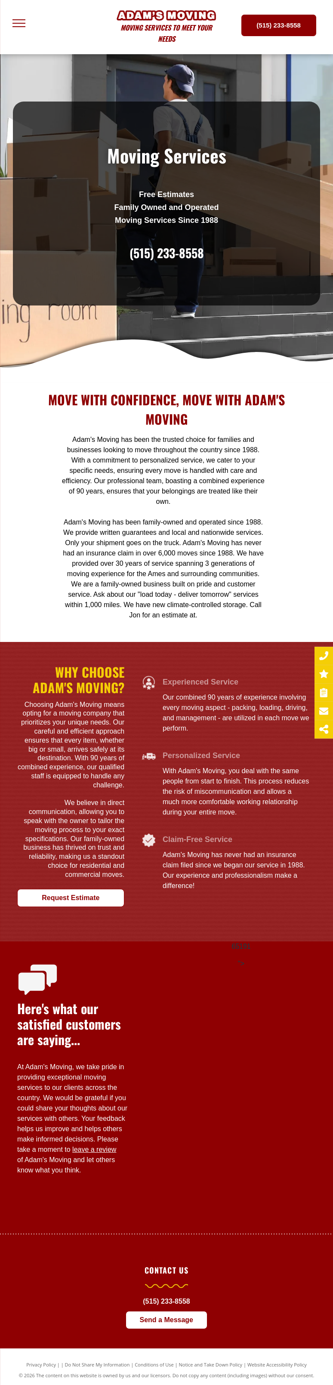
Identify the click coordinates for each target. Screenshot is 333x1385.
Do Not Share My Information (97, 1364)
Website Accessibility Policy (277, 1364)
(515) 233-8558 (167, 253)
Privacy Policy (41, 1364)
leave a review (94, 1149)
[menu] (19, 23)
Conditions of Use (154, 1364)
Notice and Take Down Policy (211, 1364)
